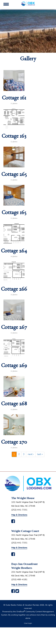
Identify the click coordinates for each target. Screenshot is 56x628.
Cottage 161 (14, 99)
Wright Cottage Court (25, 531)
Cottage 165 (14, 213)
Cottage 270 (14, 443)
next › (31, 454)
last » (40, 454)
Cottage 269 (14, 366)
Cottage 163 (14, 137)
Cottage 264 (14, 252)
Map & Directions (19, 514)
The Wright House (22, 498)
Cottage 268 (14, 404)
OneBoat (20, 611)
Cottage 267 (14, 328)
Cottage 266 (14, 290)
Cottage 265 (14, 175)
